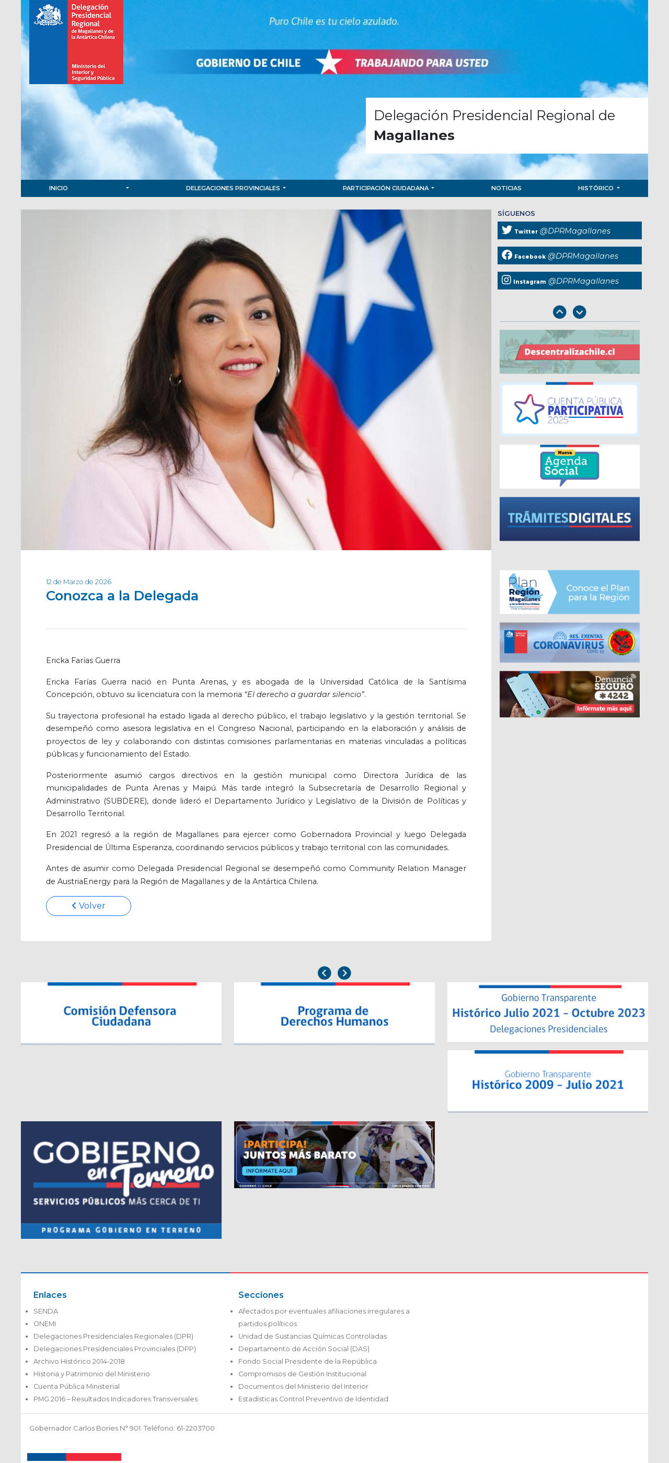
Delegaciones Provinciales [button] (234, 188)
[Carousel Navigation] (569, 313)
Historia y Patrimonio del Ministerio (91, 1374)
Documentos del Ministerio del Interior (303, 1386)
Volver (89, 906)
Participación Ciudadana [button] (386, 188)
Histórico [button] (596, 188)
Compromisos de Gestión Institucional (302, 1374)
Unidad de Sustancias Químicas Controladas (312, 1336)
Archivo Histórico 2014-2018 (79, 1361)
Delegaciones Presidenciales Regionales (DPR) (113, 1336)
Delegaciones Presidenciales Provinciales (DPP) (114, 1349)
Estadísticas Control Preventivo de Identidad (313, 1399)
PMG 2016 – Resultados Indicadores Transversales (115, 1399)
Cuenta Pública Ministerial (76, 1386)
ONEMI (44, 1324)
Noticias (506, 188)
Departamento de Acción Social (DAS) (304, 1349)
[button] (126, 188)
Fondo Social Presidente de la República (307, 1361)
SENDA (45, 1311)
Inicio (58, 188)
